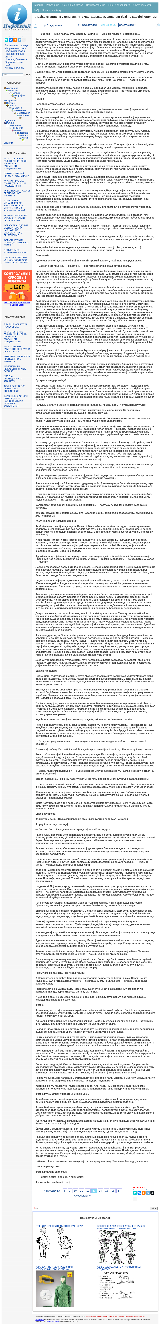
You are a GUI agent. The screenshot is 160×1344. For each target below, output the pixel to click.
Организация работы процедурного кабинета (17, 193)
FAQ (7, 65)
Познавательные (95, 5)
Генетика (15, 93)
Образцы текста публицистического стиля (16, 242)
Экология (8, 143)
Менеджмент (23, 113)
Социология (15, 125)
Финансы (23, 135)
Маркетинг (16, 108)
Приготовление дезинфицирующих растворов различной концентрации (15, 163)
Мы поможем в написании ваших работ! (17, 303)
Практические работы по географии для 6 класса (17, 349)
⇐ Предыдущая (87, 25)
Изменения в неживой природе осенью (15, 368)
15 (106, 1190)
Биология (13, 90)
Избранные (52, 5)
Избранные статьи (15, 48)
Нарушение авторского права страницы (100, 1316)
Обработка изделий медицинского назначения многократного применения (16, 230)
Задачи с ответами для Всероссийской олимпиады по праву (16, 260)
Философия (22, 133)
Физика (17, 130)
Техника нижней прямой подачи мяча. (17, 174)
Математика (20, 110)
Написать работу (14, 67)
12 (87, 1190)
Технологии (17, 128)
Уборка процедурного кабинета (12, 378)
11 (81, 1190)
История (10, 103)
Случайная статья (15, 51)
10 (75, 1190)
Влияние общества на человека (15, 325)
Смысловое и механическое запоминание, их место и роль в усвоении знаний (14, 205)
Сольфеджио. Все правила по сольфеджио (14, 388)
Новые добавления (16, 59)
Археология (12, 88)
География (19, 95)
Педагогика (9, 120)
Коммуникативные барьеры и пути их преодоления (15, 218)
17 (119, 1190)
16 (112, 1190)
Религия (10, 123)
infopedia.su (39, 1320)
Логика (12, 105)
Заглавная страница (16, 45)
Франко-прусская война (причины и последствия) (15, 183)
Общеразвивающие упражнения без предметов (119, 1268)
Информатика (10, 100)
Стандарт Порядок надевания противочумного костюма (54, 1268)
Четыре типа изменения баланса (16, 251)
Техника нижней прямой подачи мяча (59, 1226)
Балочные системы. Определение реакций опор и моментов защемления (16, 401)
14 (100, 1190)
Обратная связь (14, 62)
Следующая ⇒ (127, 25)
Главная (38, 5)
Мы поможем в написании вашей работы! (130, 1316)
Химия (25, 138)
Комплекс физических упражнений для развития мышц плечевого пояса (121, 1227)
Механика (24, 115)
